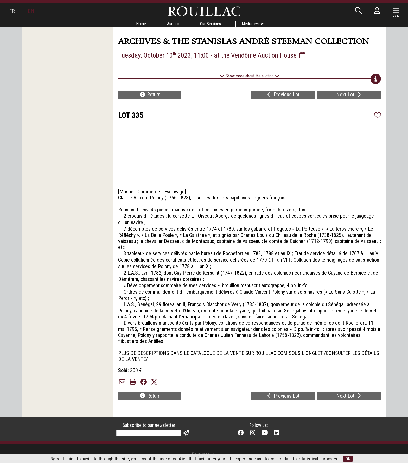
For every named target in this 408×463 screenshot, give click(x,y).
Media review (253, 23)
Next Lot (349, 95)
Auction (173, 23)
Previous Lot (282, 95)
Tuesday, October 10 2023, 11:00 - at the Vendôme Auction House (213, 55)
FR (12, 11)
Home (141, 23)
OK (348, 458)
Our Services (210, 23)
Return (149, 95)
